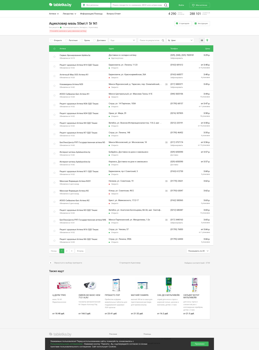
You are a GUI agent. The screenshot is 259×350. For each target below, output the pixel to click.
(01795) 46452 (176, 132)
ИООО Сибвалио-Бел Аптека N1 (74, 94)
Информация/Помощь (91, 13)
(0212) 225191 (176, 123)
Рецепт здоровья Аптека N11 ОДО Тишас (79, 171)
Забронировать (176, 58)
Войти (181, 5)
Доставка (99, 40)
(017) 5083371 (176, 84)
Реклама (113, 334)
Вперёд (80, 251)
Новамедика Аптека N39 (71, 84)
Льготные (71, 40)
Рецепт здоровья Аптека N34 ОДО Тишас (79, 113)
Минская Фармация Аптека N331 (75, 181)
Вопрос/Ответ (114, 13)
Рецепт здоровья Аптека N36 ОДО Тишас (79, 103)
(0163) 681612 (176, 65)
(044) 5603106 (176, 94)
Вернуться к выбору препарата (65, 263)
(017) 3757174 (176, 142)
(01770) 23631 (176, 181)
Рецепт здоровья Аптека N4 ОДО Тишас (78, 123)
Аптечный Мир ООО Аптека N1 (74, 74)
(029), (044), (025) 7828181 (182, 55)
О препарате (182, 23)
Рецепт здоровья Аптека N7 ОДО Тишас (78, 133)
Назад (53, 251)
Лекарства (69, 13)
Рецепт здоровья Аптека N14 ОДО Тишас (79, 65)
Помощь (147, 334)
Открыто (56, 40)
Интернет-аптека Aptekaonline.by (75, 152)
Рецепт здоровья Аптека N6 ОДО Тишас (78, 239)
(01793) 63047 (176, 190)
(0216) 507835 (176, 113)
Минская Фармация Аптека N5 (74, 191)
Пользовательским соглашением (66, 344)
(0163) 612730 (176, 171)
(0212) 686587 (176, 210)
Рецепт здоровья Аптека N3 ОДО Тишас (78, 210)
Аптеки (54, 13)
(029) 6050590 (176, 152)
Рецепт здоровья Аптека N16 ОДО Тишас (79, 229)
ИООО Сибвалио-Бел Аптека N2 (74, 200)
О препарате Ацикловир (129, 263)
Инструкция (201, 23)
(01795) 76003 (176, 229)
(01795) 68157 (176, 103)
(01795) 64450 (176, 239)
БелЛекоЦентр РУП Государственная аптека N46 (83, 220)
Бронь (85, 40)
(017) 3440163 (176, 219)
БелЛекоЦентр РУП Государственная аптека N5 (82, 142)
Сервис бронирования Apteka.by (75, 55)
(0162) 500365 (176, 200)
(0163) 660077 (176, 74)
